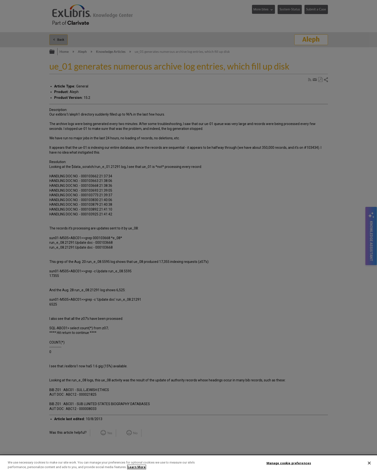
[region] (188, 463)
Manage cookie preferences (288, 463)
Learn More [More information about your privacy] (137, 467)
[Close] (369, 463)
